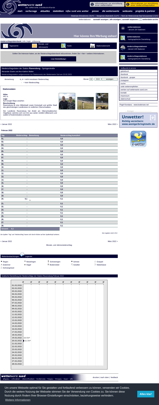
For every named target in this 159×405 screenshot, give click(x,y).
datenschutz (125, 99)
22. (2, 207)
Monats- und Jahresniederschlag (59, 246)
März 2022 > (113, 125)
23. (2, 210)
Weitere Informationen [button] (17, 400)
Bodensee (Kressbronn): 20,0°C (83, 16)
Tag (3, 136)
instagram (125, 80)
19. (2, 196)
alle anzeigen (115, 19)
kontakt (123, 93)
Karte (69, 46)
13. (2, 177)
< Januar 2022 (6, 125)
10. (2, 168)
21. (2, 204)
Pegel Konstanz (126, 105)
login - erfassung (33, 41)
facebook (124, 74)
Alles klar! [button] (146, 394)
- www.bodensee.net (141, 105)
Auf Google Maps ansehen (13, 101)
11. (2, 171)
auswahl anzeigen (100, 19)
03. (2, 146)
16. (2, 187)
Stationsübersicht (103, 46)
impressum (125, 96)
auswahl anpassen (130, 19)
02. (2, 142)
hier (83, 54)
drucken (96, 378)
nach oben (105, 378)
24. (2, 213)
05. (2, 152)
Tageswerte (13, 46)
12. (2, 174)
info (24, 41)
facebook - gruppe (128, 77)
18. (2, 193)
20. (2, 199)
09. (2, 165)
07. (2, 158)
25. (2, 217)
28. (2, 226)
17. (2, 190)
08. (2, 161)
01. (2, 139)
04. (2, 149)
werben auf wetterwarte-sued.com (134, 90)
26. (2, 220)
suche (123, 83)
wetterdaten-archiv (148, 19)
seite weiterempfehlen (129, 87)
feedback (114, 378)
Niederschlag (21, 136)
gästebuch (125, 71)
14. (2, 180)
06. (2, 155)
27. (2, 223)
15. (2, 184)
